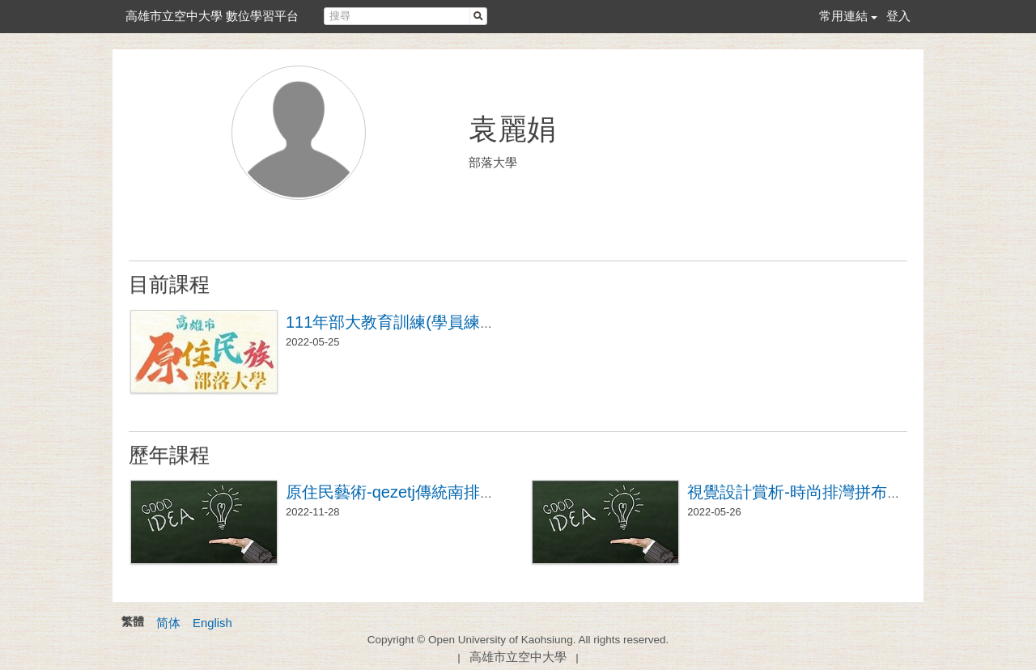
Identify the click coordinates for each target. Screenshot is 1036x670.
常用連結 (843, 16)
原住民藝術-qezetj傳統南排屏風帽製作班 (431, 492)
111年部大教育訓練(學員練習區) (402, 322)
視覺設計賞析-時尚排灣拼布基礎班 (811, 492)
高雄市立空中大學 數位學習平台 (212, 16)
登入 (898, 16)
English (212, 623)
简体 (168, 623)
